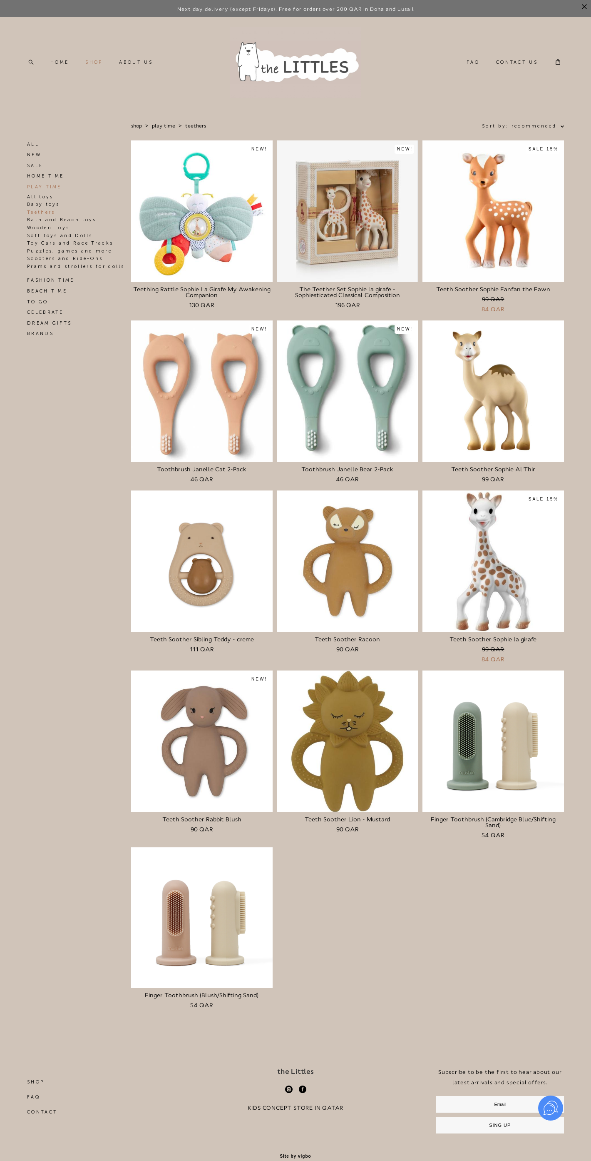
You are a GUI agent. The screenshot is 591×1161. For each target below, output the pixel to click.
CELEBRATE (45, 312)
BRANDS (40, 333)
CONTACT (42, 1112)
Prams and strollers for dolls (76, 266)
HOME (59, 62)
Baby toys (43, 204)
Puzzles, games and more (69, 251)
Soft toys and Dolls (60, 235)
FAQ (473, 62)
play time (163, 126)
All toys (40, 197)
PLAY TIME (44, 187)
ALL (33, 144)
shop (136, 126)
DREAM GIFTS (49, 323)
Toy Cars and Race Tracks (70, 243)
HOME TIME (45, 176)
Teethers (41, 212)
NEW (34, 155)
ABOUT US (135, 62)
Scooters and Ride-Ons (65, 258)
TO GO (37, 302)
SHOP (93, 62)
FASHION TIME (50, 280)
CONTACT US (517, 62)
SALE (35, 165)
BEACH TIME (47, 291)
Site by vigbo (295, 1156)
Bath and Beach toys (62, 220)
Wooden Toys (48, 227)
